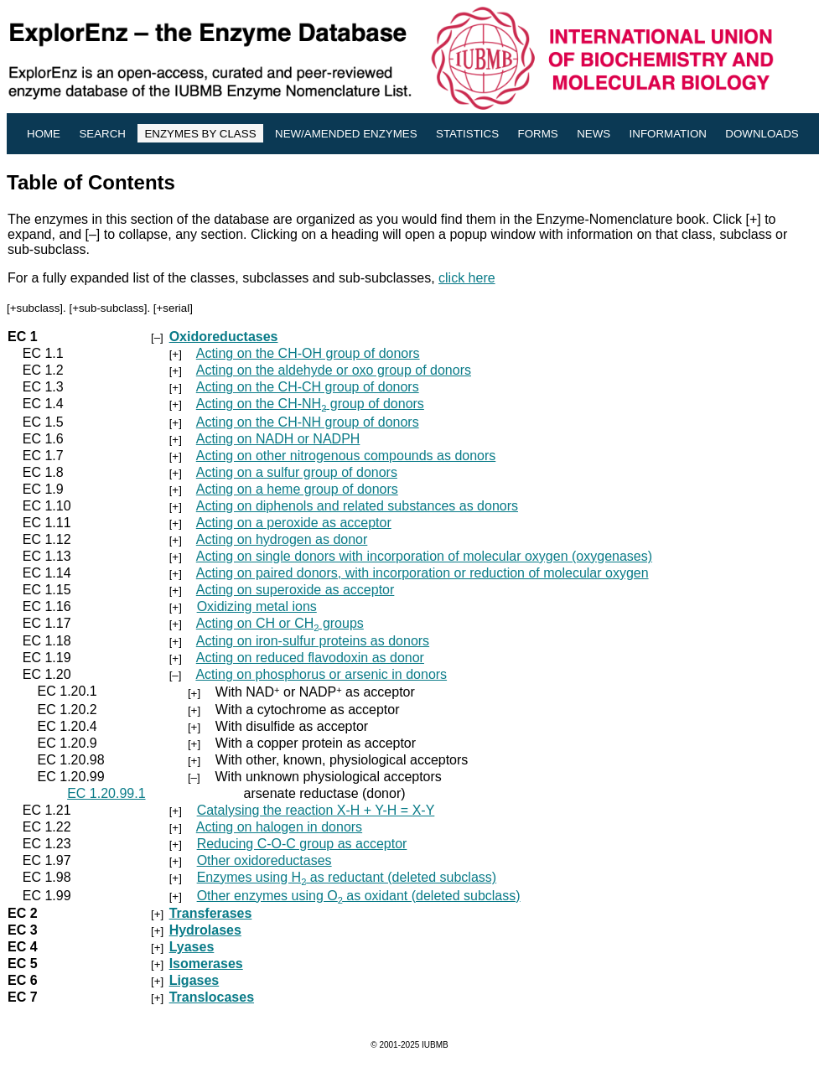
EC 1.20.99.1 (106, 793)
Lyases (192, 947)
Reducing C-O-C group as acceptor (302, 844)
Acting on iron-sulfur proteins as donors (312, 641)
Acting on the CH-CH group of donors (307, 387)
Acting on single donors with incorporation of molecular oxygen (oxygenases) (424, 556)
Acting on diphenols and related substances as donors (357, 506)
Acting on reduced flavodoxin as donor (310, 657)
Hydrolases (205, 930)
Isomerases (206, 963)
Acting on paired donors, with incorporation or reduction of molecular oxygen (422, 573)
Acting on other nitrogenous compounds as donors (346, 455)
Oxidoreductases (223, 336)
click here (466, 278)
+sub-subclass (108, 308)
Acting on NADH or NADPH (278, 439)
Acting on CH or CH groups (280, 623)
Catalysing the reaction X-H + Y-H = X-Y (316, 810)
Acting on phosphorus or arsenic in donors (321, 674)
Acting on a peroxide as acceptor (293, 523)
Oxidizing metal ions (257, 606)
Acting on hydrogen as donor (282, 539)
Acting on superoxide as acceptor (295, 590)
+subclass (35, 308)
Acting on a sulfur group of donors (296, 472)
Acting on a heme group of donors (297, 489)
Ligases (194, 980)
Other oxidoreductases (264, 860)
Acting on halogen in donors (279, 827)
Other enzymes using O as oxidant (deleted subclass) (359, 896)
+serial (173, 308)
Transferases (210, 913)
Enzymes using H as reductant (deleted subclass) (346, 877)
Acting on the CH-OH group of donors (308, 353)
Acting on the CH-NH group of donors (310, 403)
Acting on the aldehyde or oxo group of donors (333, 370)
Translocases (211, 997)
